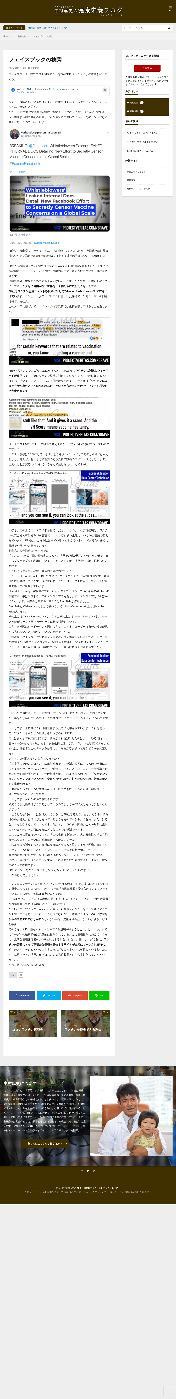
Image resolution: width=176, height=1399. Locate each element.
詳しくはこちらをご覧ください (45, 1143)
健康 (40, 27)
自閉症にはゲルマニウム (140, 151)
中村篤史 (31, 27)
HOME (9, 36)
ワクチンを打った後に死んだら (144, 133)
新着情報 (22, 36)
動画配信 (137, 103)
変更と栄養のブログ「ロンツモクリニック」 (99, 1188)
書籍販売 (132, 181)
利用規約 (127, 1192)
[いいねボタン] (13, 975)
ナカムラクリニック (62, 27)
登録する (147, 67)
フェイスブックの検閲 (41, 36)
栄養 (47, 27)
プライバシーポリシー (107, 1192)
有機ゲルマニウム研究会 (140, 190)
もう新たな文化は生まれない (142, 142)
